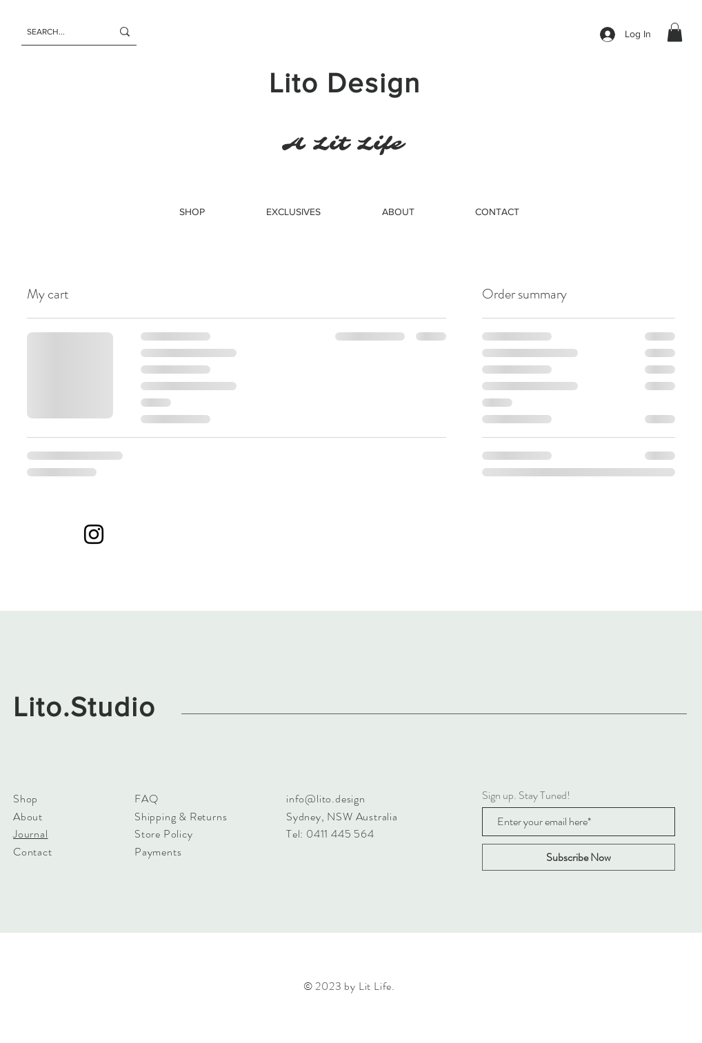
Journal (30, 834)
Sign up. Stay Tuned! (526, 795)
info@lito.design (325, 799)
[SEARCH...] (59, 32)
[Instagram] (94, 534)
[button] (675, 32)
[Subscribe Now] (578, 857)
